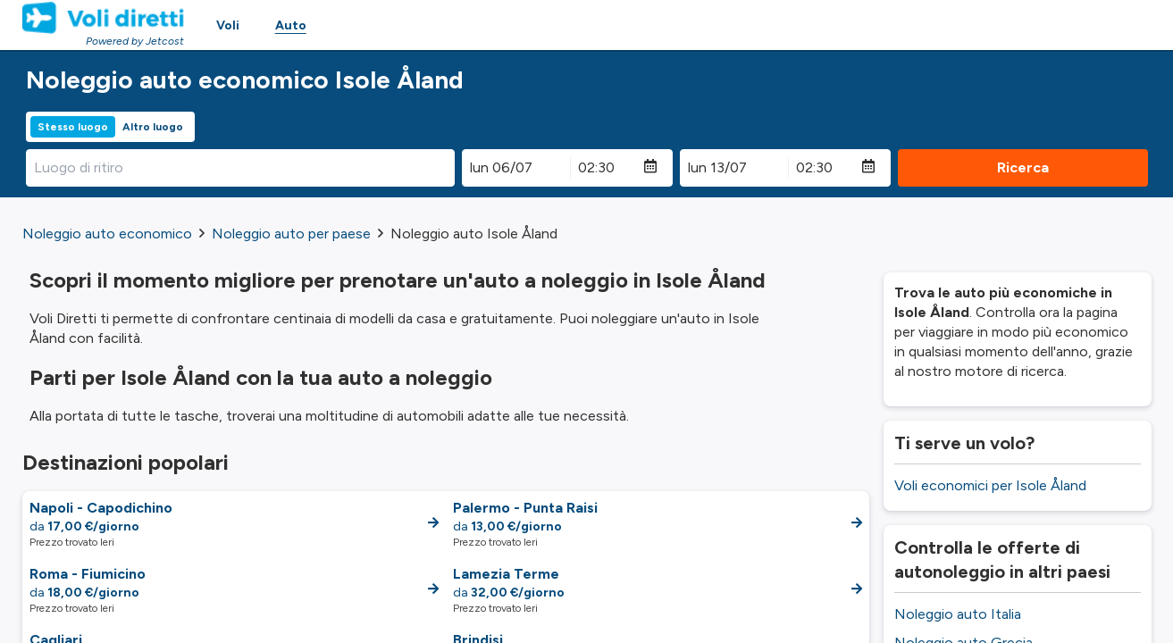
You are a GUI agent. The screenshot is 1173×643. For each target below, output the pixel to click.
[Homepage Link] (103, 18)
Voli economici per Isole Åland (990, 485)
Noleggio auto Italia (957, 613)
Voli (227, 25)
